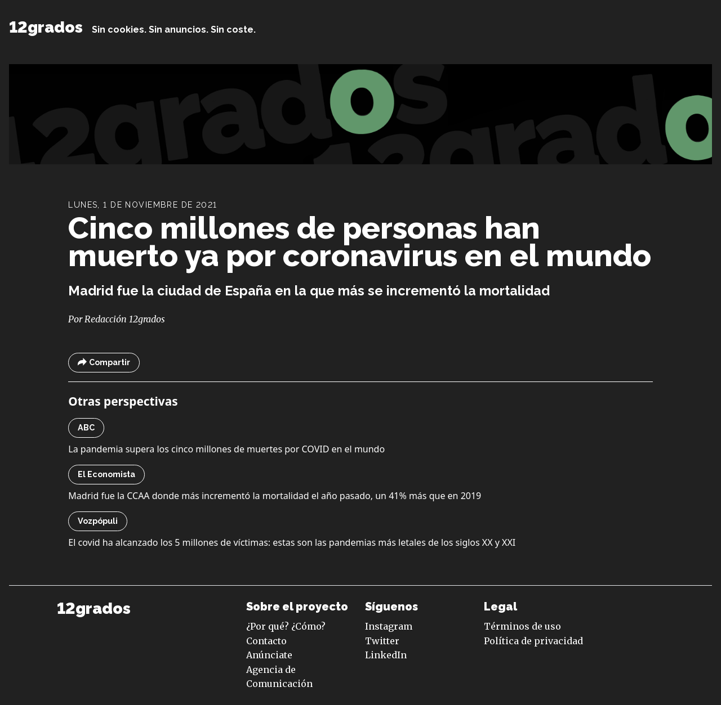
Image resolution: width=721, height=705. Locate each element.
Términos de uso (522, 626)
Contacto (266, 640)
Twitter (382, 640)
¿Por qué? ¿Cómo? (286, 626)
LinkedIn (386, 655)
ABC (86, 427)
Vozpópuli (98, 521)
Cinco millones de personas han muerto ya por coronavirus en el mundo (359, 241)
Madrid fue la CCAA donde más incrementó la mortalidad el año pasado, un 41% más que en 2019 (274, 496)
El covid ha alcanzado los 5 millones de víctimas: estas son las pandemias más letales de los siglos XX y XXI (291, 542)
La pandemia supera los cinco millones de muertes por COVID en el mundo (226, 449)
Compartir (104, 362)
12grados (46, 27)
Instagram (388, 626)
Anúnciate (269, 655)
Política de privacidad (533, 640)
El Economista (106, 474)
